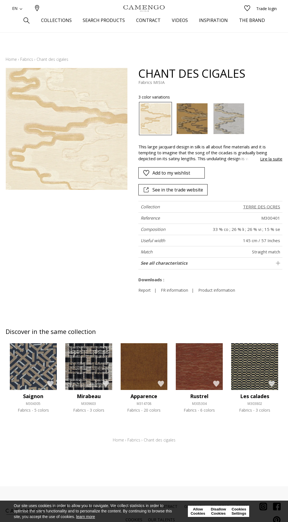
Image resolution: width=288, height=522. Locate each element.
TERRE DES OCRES (261, 206)
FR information (174, 290)
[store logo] (144, 17)
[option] (155, 118)
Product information (216, 290)
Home (11, 59)
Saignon (33, 396)
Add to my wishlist (166, 172)
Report (144, 290)
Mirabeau (89, 396)
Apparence (143, 396)
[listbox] (207, 118)
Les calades (254, 396)
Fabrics (26, 59)
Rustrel (199, 396)
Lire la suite (271, 159)
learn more (85, 516)
